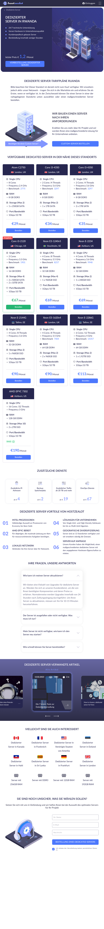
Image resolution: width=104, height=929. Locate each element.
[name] (75, 817)
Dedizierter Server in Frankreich (40, 745)
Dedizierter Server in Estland (88, 745)
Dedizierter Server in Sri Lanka (40, 763)
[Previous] (47, 716)
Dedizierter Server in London (88, 763)
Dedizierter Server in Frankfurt (64, 763)
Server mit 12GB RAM (63, 780)
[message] (75, 832)
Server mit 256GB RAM (16, 782)
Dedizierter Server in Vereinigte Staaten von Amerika (64, 747)
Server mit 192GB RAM (88, 782)
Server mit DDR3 (40, 780)
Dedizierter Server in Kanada (16, 745)
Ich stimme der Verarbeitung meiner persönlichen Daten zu (74, 849)
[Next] (56, 716)
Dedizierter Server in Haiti (16, 763)
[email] (75, 825)
